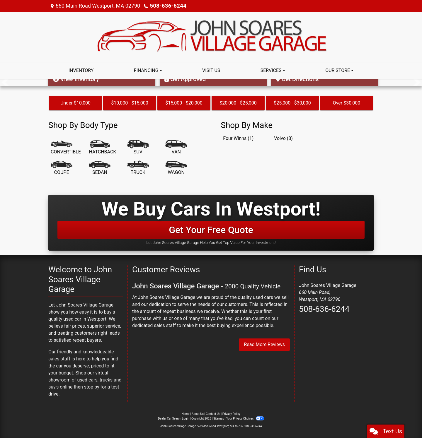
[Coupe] (61, 168)
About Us (198, 413)
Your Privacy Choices (245, 418)
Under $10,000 (75, 103)
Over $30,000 (346, 103)
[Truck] (138, 168)
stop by (91, 387)
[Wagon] (176, 168)
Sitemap (218, 418)
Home (186, 413)
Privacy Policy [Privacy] (231, 413)
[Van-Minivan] (176, 147)
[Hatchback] (102, 147)
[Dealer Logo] (211, 36)
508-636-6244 (167, 6)
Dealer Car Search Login (173, 418)
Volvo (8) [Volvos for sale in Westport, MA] (283, 138)
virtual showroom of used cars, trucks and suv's (85, 380)
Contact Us (213, 413)
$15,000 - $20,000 (184, 103)
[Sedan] (99, 168)
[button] (5, 82)
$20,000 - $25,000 (238, 103)
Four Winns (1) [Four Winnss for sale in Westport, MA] (238, 138)
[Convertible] (66, 147)
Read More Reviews (264, 344)
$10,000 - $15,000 (129, 103)
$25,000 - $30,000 (292, 103)
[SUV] (138, 147)
